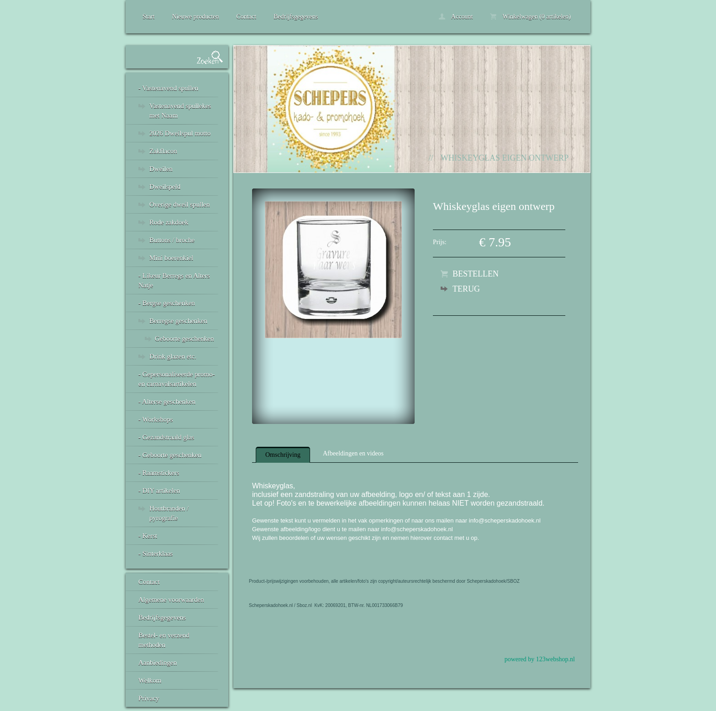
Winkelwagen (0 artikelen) (530, 16)
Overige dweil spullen (179, 204)
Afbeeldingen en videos (353, 453)
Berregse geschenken (178, 320)
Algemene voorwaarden (171, 599)
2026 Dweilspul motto (180, 133)
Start (148, 16)
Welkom (149, 680)
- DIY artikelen (159, 490)
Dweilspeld (164, 186)
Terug (466, 288)
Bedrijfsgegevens (296, 16)
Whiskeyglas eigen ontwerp (505, 157)
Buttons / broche (172, 240)
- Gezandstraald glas (166, 437)
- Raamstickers (158, 472)
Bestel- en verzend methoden (164, 640)
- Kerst (147, 535)
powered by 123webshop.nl (540, 659)
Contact (246, 16)
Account (456, 16)
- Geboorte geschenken (169, 455)
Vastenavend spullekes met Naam (180, 110)
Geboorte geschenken (184, 338)
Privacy (148, 698)
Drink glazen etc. (172, 356)
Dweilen (161, 169)
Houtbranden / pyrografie (169, 513)
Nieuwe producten (195, 16)
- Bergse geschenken (166, 303)
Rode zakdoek (168, 222)
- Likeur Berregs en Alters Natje (174, 280)
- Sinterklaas (155, 553)
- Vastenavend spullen (168, 88)
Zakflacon (163, 151)
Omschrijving (282, 454)
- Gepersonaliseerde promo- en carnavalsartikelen (176, 379)
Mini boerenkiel (171, 257)
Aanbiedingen (157, 662)
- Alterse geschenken (166, 401)
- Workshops (155, 419)
